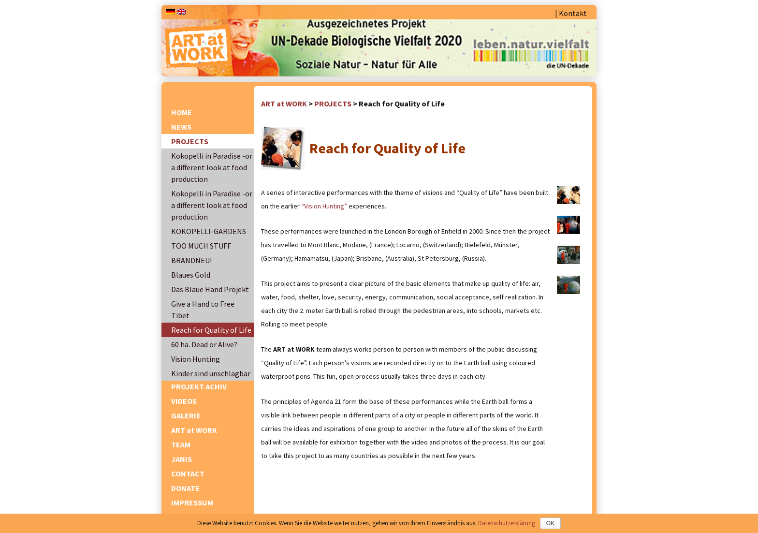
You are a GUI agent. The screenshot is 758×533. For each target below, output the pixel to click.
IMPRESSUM (192, 502)
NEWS (181, 127)
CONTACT (187, 473)
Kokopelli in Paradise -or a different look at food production (211, 167)
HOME (181, 112)
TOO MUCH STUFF (201, 246)
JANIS (181, 459)
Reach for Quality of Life (211, 330)
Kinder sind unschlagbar (210, 373)
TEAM (180, 444)
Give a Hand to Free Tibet (202, 309)
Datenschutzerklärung (506, 523)
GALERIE (186, 415)
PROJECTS (189, 141)
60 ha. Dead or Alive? (204, 344)
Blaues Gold (190, 275)
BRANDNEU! (191, 260)
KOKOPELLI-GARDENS (208, 231)
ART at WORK (194, 430)
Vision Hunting (195, 359)
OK (550, 523)
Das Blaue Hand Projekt (210, 289)
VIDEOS (184, 401)
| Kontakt (571, 13)
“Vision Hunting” (324, 206)
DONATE (185, 488)
